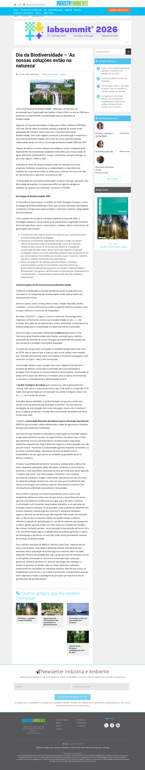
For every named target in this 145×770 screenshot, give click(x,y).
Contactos (81, 726)
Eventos (59, 729)
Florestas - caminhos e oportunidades (26, 619)
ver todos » (113, 179)
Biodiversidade (56, 10)
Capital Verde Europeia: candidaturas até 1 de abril (77, 649)
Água (16, 10)
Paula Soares (124, 133)
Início (18, 4)
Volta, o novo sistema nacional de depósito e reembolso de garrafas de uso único (115, 71)
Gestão (77, 10)
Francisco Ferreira (101, 173)
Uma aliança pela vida (104, 151)
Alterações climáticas (31, 10)
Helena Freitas (125, 151)
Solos (38, 13)
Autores (59, 726)
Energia (68, 10)
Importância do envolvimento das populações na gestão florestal (50, 621)
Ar (45, 10)
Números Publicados (34, 4)
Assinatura (81, 720)
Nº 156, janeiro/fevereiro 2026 (113, 245)
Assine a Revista (119, 10)
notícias (25, 16)
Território (48, 13)
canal (76, 319)
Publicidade (81, 723)
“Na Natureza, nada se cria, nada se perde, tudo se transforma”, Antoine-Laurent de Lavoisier (115, 88)
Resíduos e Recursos (23, 13)
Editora (59, 723)
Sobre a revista (62, 720)
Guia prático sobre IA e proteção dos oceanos (78, 620)
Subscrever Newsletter (72, 696)
